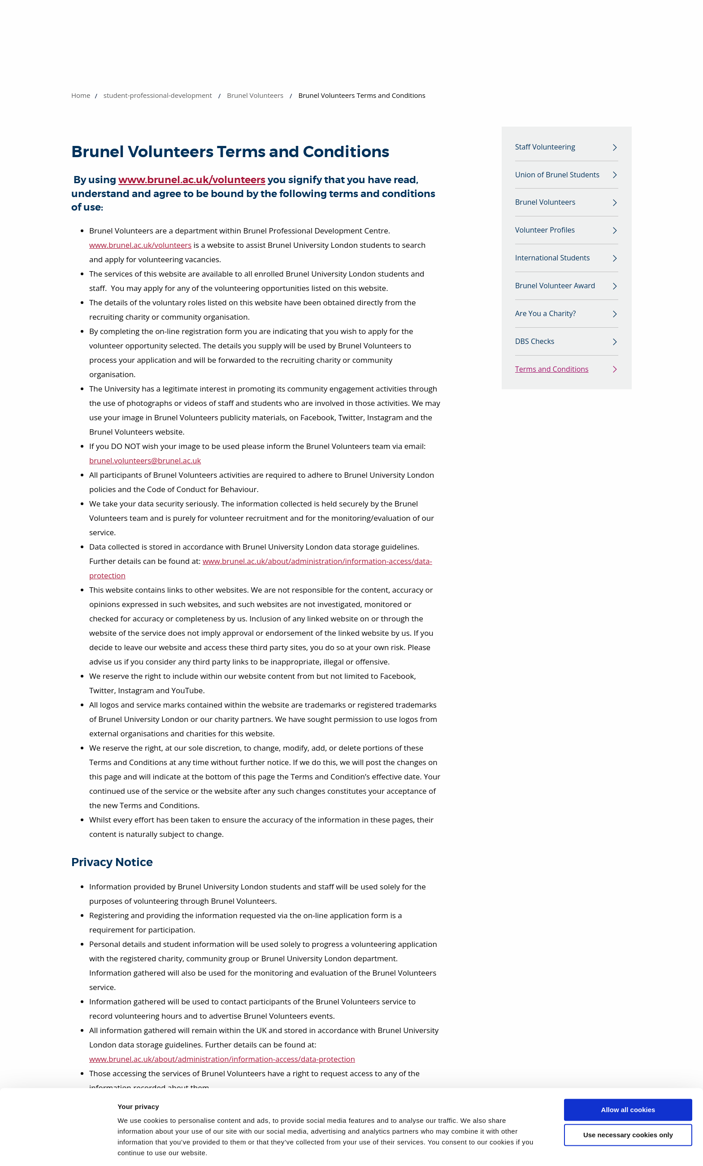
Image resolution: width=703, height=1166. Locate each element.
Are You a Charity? (545, 317)
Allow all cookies (628, 1080)
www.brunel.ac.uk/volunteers (191, 180)
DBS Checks (534, 345)
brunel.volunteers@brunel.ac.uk (146, 460)
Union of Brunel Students (557, 175)
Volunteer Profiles (545, 232)
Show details (138, 1148)
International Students (552, 260)
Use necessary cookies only (628, 1105)
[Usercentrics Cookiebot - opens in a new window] (58, 1148)
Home (80, 95)
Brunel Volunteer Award (555, 289)
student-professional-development (158, 95)
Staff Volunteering (545, 147)
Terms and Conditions (552, 373)
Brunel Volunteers (255, 95)
